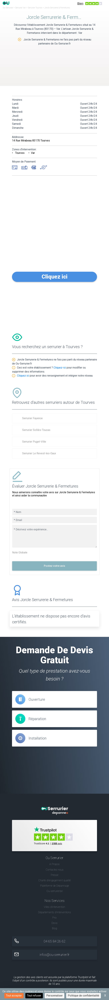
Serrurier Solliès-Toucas (36, 430)
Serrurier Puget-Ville (34, 441)
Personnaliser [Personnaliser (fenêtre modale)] (54, 995)
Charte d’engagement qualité (54, 880)
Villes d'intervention (54, 907)
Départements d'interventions (54, 912)
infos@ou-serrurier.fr (55, 955)
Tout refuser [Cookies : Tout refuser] (34, 995)
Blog (54, 928)
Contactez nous (55, 869)
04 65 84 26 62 (54, 941)
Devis (55, 923)
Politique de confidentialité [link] (83, 995)
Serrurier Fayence (32, 418)
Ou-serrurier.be (54, 891)
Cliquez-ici (60, 367)
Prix (54, 917)
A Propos (54, 864)
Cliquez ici (55, 276)
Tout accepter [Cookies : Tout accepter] (14, 995)
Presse (54, 875)
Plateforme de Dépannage (54, 885)
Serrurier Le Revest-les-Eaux (39, 453)
